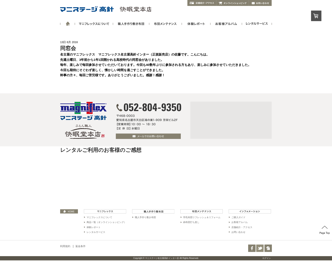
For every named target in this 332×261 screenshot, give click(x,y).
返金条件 (80, 246)
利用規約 (65, 246)
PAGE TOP (324, 230)
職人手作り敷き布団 (145, 217)
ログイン (266, 258)
